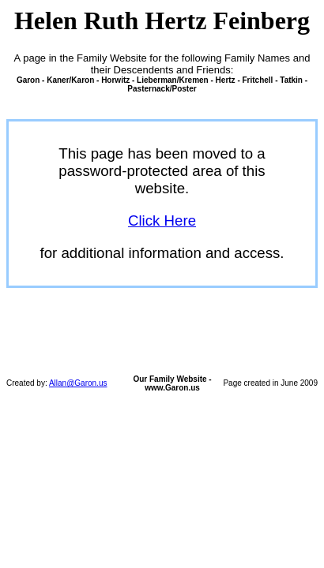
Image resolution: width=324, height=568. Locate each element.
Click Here (162, 220)
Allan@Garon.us (78, 383)
